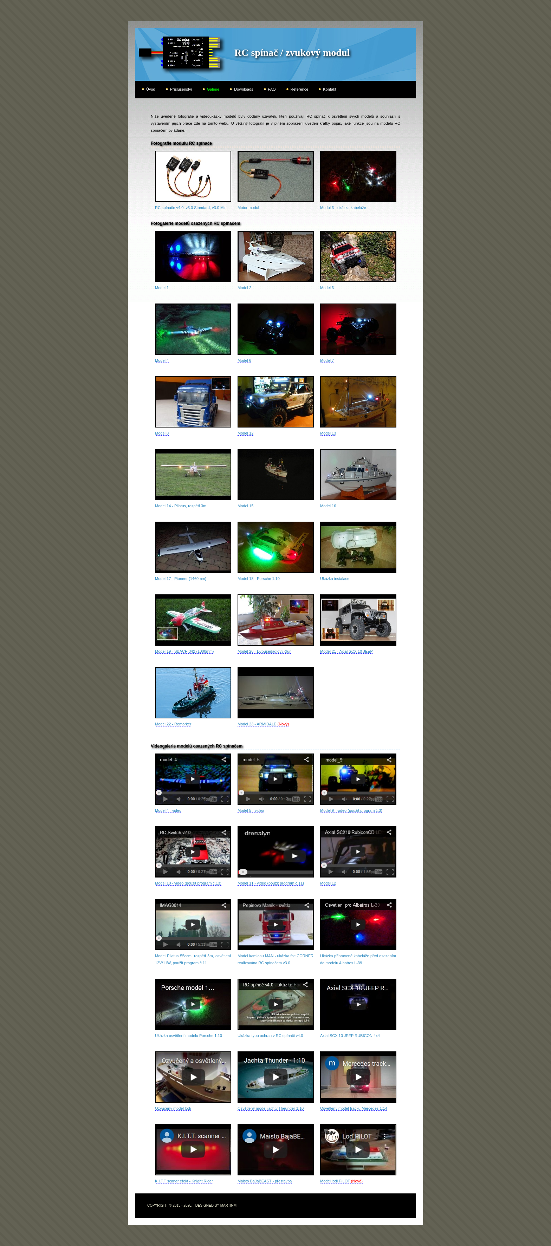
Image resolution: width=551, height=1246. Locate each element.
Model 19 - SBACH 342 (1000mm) (184, 651)
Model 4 (162, 360)
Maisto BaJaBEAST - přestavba (265, 1181)
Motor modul (248, 208)
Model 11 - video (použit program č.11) (271, 883)
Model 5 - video (251, 810)
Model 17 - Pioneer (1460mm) (180, 578)
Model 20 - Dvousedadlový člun (264, 651)
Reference (300, 89)
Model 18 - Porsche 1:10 (259, 578)
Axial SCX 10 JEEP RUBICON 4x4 (350, 1035)
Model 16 (328, 506)
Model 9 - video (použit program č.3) (351, 810)
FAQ (272, 89)
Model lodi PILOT (341, 1181)
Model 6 (244, 360)
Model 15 (245, 506)
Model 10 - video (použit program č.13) (188, 883)
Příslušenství (181, 89)
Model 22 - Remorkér (173, 724)
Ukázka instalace (334, 578)
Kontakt (329, 89)
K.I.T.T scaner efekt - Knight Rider (184, 1181)
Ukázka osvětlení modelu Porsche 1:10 (188, 1035)
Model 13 (328, 433)
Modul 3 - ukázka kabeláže (343, 208)
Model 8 (162, 433)
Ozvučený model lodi (173, 1108)
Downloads (243, 89)
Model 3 (327, 288)
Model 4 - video (168, 810)
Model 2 (244, 288)
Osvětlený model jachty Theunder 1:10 (271, 1108)
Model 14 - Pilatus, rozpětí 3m (180, 506)
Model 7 (327, 360)
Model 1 (162, 288)
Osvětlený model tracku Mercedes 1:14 (353, 1108)
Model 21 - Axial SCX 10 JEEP (346, 651)
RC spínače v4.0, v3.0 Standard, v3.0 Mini (191, 208)
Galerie (213, 89)
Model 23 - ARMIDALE (263, 724)
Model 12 (245, 433)
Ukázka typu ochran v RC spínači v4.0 (270, 1035)
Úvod (150, 89)
